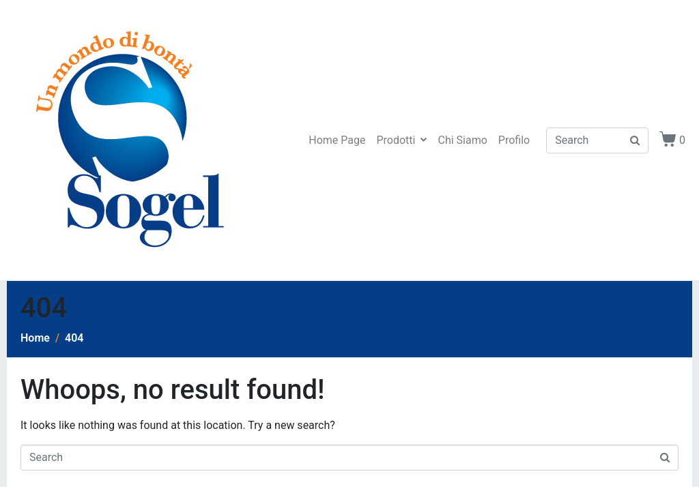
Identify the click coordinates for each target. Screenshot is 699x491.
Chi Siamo (462, 140)
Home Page (337, 140)
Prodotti (401, 140)
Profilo (514, 140)
